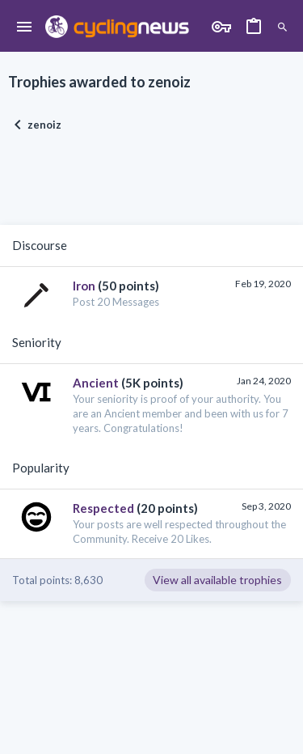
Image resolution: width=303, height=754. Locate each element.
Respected (103, 508)
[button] (24, 27)
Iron (84, 285)
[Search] (282, 27)
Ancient (96, 382)
